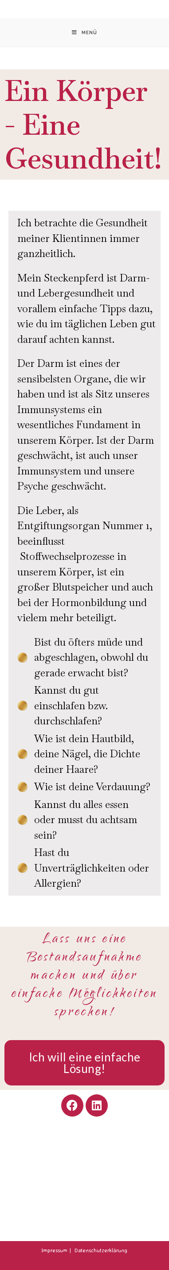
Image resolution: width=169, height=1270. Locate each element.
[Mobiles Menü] (84, 32)
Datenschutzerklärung (101, 1250)
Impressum (54, 1250)
